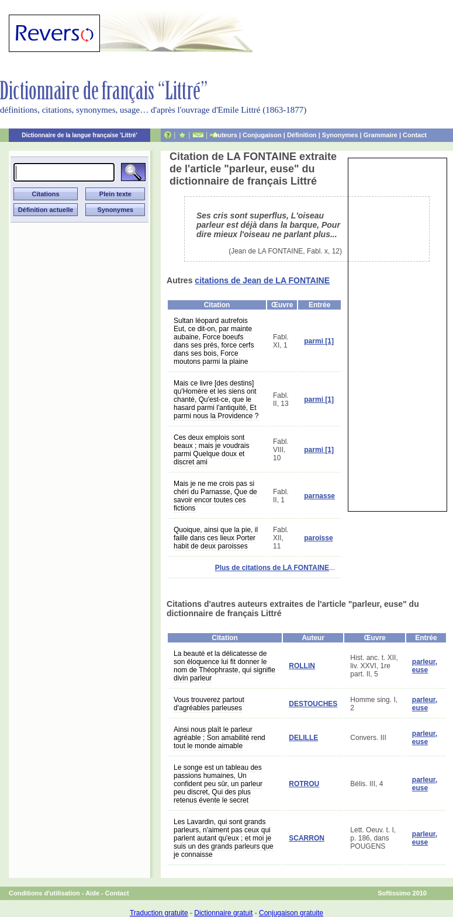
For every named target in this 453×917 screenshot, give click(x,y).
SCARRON (306, 838)
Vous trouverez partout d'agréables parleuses (209, 704)
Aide (92, 893)
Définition (302, 134)
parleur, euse (424, 666)
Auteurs (225, 134)
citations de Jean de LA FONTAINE (262, 280)
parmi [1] (319, 341)
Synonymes (340, 134)
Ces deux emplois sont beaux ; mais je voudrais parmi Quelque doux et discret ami (211, 449)
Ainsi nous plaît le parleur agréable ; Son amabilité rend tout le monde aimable (219, 737)
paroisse (318, 538)
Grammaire (380, 134)
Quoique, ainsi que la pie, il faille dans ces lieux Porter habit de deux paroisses (216, 538)
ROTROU (304, 784)
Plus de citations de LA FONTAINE (272, 568)
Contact (415, 134)
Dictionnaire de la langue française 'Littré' (79, 135)
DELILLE (303, 738)
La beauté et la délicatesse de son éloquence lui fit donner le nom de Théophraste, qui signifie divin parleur (224, 665)
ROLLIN (302, 666)
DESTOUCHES (313, 704)
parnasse (319, 496)
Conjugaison (262, 134)
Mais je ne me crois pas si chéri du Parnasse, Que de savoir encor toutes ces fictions (215, 496)
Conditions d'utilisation (44, 893)
